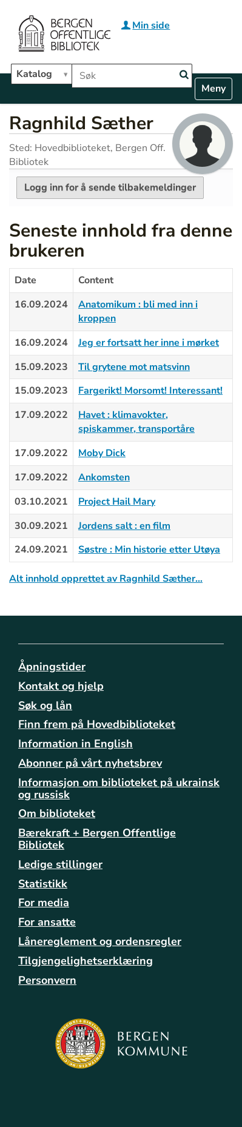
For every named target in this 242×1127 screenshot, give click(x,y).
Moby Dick (102, 453)
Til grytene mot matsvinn (134, 367)
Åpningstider (52, 666)
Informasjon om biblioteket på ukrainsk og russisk (119, 788)
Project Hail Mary (116, 501)
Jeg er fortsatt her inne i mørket (148, 342)
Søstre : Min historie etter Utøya (149, 549)
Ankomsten (104, 477)
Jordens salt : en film (124, 526)
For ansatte (47, 922)
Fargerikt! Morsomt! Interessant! (150, 390)
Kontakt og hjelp (61, 686)
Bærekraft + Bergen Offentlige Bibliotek (97, 839)
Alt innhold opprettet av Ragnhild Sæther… (106, 578)
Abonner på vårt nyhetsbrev (90, 763)
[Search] (183, 75)
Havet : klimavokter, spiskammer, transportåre (136, 422)
